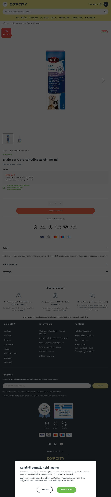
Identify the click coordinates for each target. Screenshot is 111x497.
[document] (56, 480)
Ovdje (22, 478)
